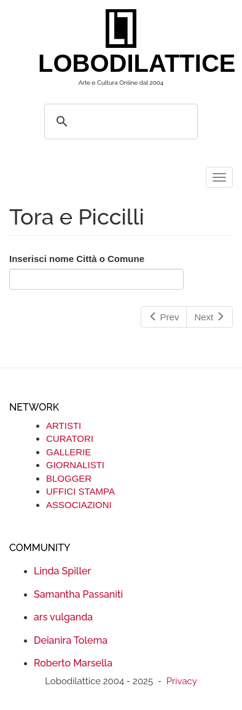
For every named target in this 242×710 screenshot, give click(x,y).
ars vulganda (63, 617)
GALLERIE (68, 452)
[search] (119, 121)
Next (209, 317)
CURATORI (69, 438)
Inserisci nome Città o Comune (76, 258)
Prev (164, 317)
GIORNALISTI (75, 465)
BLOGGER (69, 478)
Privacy (181, 681)
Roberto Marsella (73, 663)
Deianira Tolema (70, 640)
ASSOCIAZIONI (79, 505)
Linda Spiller (62, 571)
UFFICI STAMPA (80, 491)
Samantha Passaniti (78, 594)
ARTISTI (63, 425)
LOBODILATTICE (125, 63)
